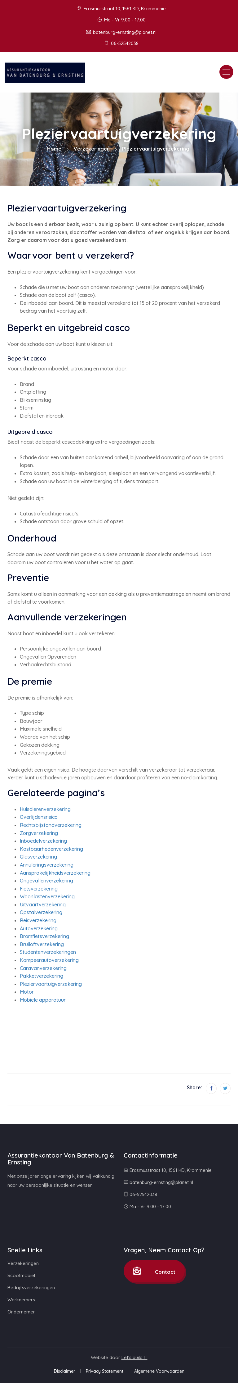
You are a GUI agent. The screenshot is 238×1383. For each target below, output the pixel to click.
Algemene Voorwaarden (159, 1371)
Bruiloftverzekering (42, 944)
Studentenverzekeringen (48, 952)
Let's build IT (134, 1357)
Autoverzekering (39, 928)
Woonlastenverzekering (47, 896)
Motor (27, 992)
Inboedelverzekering (43, 841)
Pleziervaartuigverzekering (51, 984)
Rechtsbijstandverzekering (51, 825)
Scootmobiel (21, 1275)
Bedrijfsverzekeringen (31, 1287)
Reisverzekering (38, 920)
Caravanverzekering (43, 968)
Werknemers (21, 1300)
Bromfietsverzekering (44, 936)
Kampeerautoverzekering (49, 960)
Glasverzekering (38, 857)
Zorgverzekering (39, 833)
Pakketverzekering (41, 976)
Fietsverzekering (39, 889)
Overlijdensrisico (39, 817)
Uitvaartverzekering (43, 904)
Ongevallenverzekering (46, 880)
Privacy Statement (104, 1371)
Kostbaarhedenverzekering (51, 849)
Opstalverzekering (41, 912)
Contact (154, 1270)
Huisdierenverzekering (45, 809)
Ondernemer (21, 1312)
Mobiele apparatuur (43, 1000)
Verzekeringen (92, 149)
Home (54, 149)
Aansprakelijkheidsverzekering (55, 873)
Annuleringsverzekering (46, 865)
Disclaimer (64, 1371)
